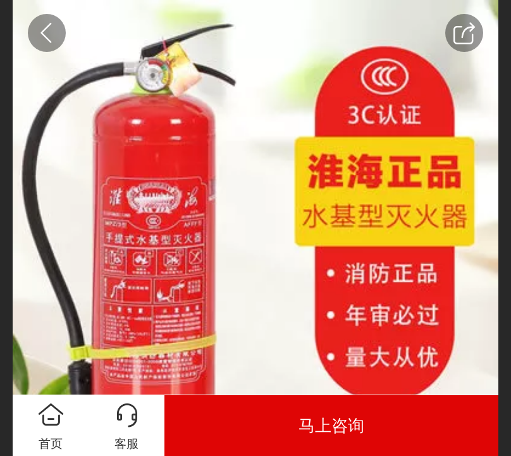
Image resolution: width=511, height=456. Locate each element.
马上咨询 (331, 425)
